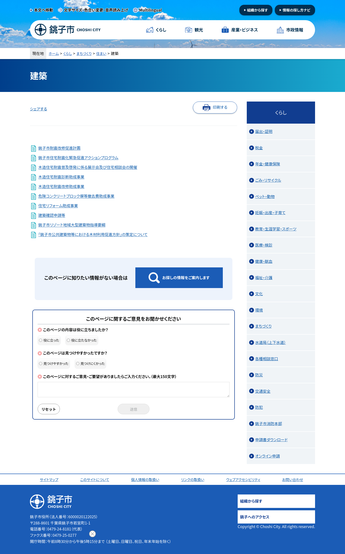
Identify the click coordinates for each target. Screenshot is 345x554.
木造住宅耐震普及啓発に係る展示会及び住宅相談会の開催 (87, 167)
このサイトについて (95, 479)
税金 (259, 148)
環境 (259, 310)
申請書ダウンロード (271, 439)
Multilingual (150, 10)
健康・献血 (263, 261)
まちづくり (86, 53)
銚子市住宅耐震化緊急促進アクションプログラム (78, 158)
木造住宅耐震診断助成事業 (61, 177)
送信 (133, 409)
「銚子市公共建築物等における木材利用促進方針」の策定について (93, 234)
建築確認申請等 (51, 215)
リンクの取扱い (193, 479)
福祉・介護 (263, 277)
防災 (259, 375)
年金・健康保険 (267, 164)
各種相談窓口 (266, 358)
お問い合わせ (294, 479)
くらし (161, 30)
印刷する (220, 107)
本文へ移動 (43, 10)
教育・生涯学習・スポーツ (275, 229)
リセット (50, 409)
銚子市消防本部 (268, 423)
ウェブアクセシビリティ (244, 479)
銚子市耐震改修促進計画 (59, 148)
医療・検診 (263, 245)
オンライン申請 (267, 456)
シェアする (38, 109)
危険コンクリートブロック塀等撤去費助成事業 (76, 196)
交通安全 (262, 391)
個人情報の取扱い (146, 479)
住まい (104, 53)
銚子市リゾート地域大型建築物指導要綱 (71, 225)
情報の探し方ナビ (296, 9)
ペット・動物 (265, 196)
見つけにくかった (90, 363)
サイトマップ (50, 479)
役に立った (49, 340)
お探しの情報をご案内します (185, 277)
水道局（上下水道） (270, 342)
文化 (259, 293)
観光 (198, 30)
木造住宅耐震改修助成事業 (61, 186)
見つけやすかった (54, 363)
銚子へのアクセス (254, 517)
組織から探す (257, 9)
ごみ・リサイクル (268, 180)
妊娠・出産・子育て (270, 212)
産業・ (244, 29)
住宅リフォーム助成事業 (58, 206)
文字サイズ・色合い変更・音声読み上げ (96, 10)
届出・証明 (263, 131)
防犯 (259, 407)
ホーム (54, 53)
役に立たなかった (82, 340)
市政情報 (294, 30)
